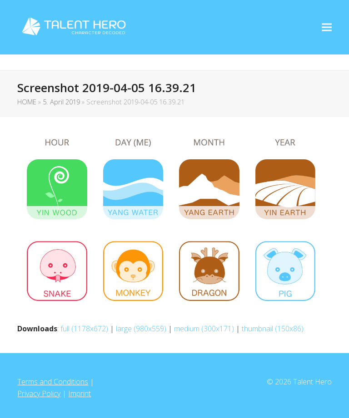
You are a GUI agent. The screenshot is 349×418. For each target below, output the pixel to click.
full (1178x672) (84, 329)
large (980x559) (141, 329)
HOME (26, 101)
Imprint (79, 393)
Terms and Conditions (52, 382)
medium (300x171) (204, 329)
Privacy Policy (38, 393)
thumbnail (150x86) (273, 329)
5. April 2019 (61, 101)
